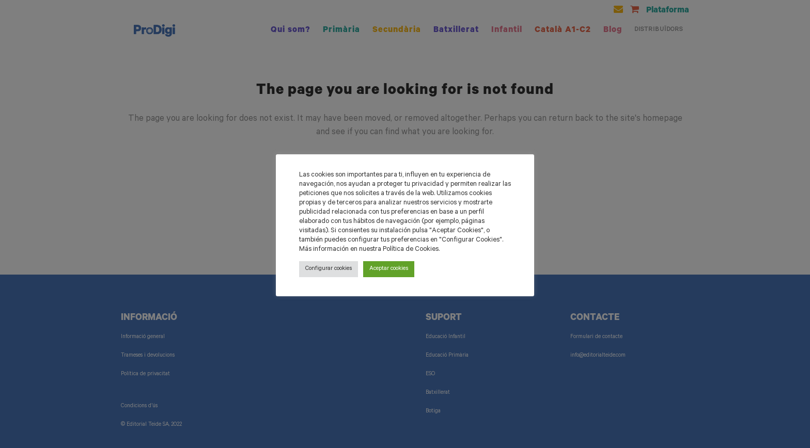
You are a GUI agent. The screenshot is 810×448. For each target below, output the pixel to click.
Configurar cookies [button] (328, 269)
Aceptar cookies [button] (388, 269)
